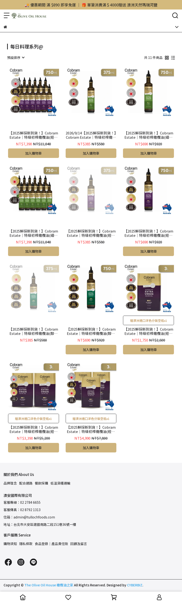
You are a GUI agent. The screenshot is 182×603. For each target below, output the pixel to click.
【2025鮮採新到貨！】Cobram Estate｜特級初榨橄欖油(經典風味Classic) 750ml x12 (33, 135)
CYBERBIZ (134, 585)
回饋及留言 (78, 543)
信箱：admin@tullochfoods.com (29, 517)
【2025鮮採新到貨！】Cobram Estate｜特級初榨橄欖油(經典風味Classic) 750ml (148, 233)
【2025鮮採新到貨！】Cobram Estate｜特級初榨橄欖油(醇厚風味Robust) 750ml (91, 331)
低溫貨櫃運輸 (60, 483)
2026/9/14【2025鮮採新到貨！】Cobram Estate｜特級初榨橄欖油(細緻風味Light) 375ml (91, 135)
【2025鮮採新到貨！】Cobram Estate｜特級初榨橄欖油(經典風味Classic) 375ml (91, 233)
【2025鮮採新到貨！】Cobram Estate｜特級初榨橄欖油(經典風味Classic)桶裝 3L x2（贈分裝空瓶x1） (33, 429)
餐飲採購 (41, 483)
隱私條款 (25, 543)
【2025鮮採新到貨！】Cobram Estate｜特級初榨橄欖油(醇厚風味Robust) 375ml (33, 331)
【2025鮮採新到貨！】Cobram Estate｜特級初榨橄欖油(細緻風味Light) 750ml (148, 135)
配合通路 (25, 483)
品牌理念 (10, 483)
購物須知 (10, 543)
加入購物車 (33, 153)
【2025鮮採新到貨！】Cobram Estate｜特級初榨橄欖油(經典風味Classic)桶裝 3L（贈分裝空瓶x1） (148, 331)
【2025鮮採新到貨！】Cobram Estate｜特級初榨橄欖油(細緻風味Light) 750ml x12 (33, 233)
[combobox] (15, 57)
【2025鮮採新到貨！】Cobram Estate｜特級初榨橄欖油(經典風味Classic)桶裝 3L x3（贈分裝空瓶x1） (91, 429)
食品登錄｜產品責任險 (51, 543)
